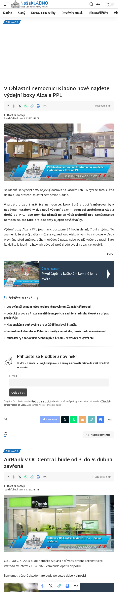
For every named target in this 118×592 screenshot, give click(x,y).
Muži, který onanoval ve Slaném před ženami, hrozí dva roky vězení (50, 338)
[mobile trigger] (7, 4)
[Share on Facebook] (13, 106)
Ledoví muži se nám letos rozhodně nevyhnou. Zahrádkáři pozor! (49, 306)
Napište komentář (98, 434)
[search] (91, 4)
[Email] (82, 419)
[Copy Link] (32, 106)
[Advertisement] (59, 54)
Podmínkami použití (41, 401)
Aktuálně (12, 22)
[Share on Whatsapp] (26, 106)
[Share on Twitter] (19, 106)
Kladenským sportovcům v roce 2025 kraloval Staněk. (42, 324)
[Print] (38, 106)
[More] (44, 106)
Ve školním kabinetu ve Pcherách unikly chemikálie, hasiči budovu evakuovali (56, 331)
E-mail (13, 376)
